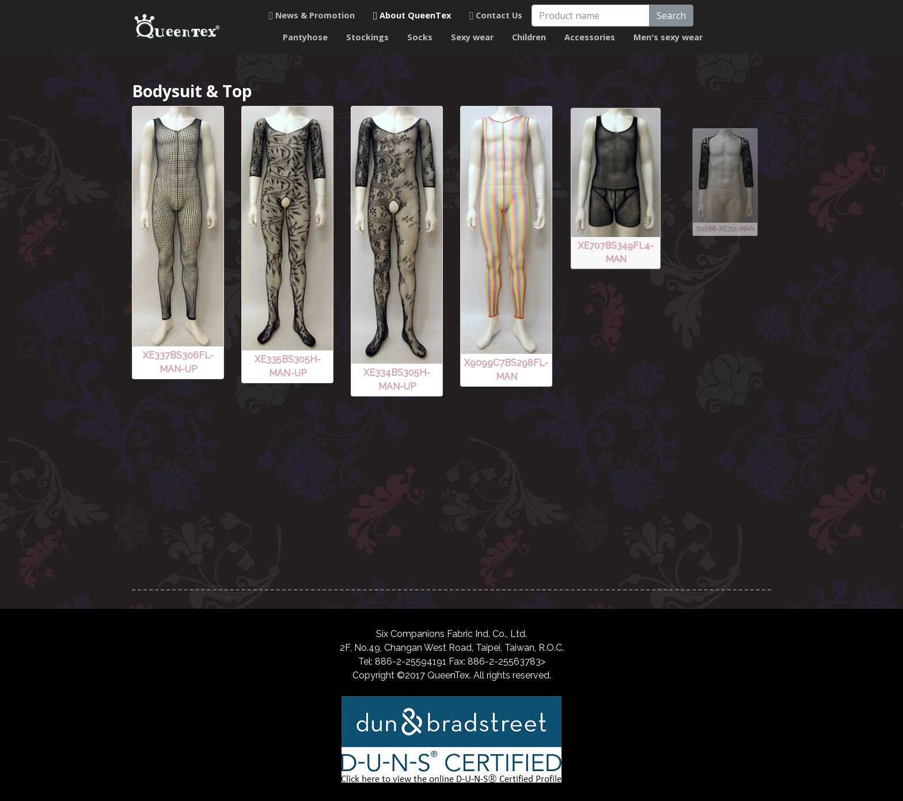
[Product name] (591, 15)
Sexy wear (472, 37)
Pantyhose (305, 37)
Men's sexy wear (668, 37)
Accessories (589, 37)
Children (529, 37)
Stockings (367, 37)
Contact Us (495, 15)
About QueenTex (412, 15)
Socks (419, 37)
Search (671, 15)
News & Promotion (312, 15)
